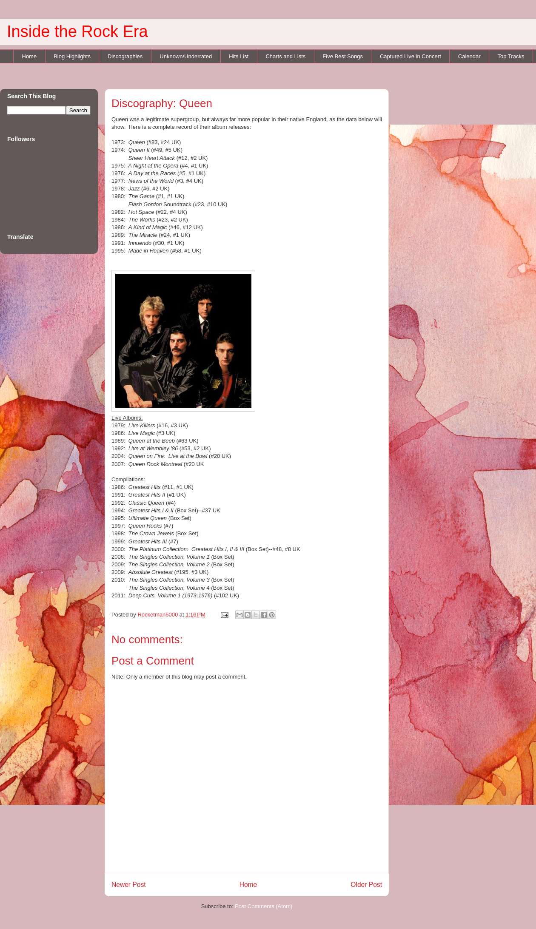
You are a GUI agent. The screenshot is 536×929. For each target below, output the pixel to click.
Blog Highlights (72, 56)
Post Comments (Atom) (263, 906)
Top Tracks (511, 56)
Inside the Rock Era (77, 31)
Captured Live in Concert (410, 56)
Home (29, 56)
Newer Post (128, 884)
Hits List (238, 56)
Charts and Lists (285, 56)
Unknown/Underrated (186, 56)
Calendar (469, 56)
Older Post (366, 884)
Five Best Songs (342, 56)
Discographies (125, 56)
